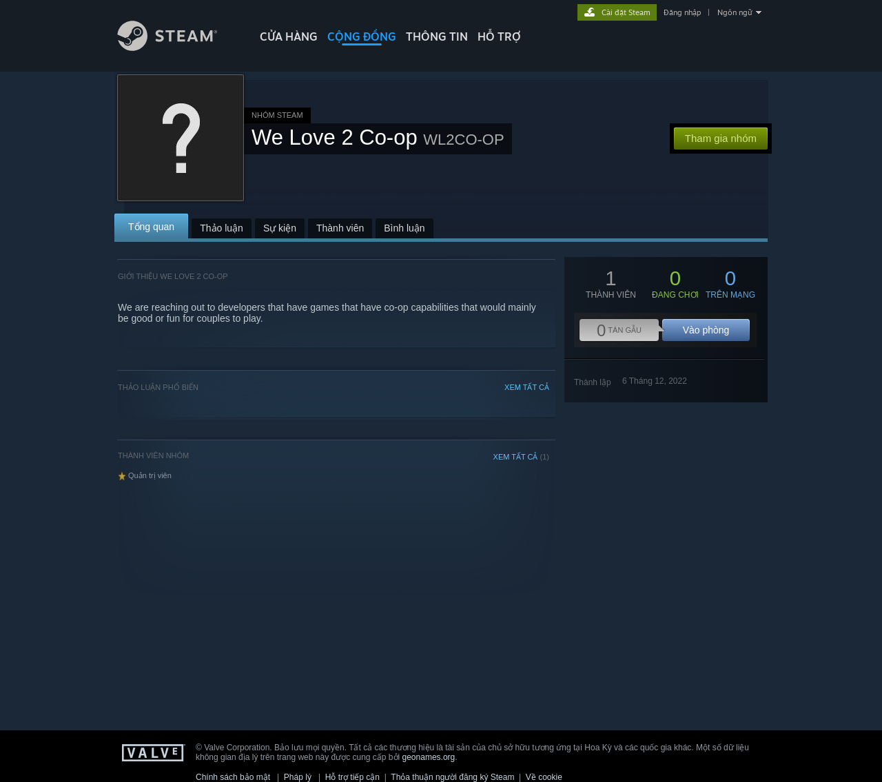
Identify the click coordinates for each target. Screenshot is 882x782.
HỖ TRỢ (499, 36)
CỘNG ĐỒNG (361, 36)
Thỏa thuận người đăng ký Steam (452, 777)
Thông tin (437, 36)
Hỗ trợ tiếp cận (352, 777)
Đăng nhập (682, 12)
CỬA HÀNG (289, 36)
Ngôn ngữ (734, 12)
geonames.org (428, 757)
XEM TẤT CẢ (526, 387)
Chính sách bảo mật (233, 777)
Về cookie (544, 777)
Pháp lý (297, 777)
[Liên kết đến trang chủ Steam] (177, 47)
